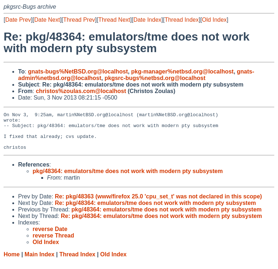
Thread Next (114, 20)
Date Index (147, 20)
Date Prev (18, 20)
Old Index (214, 20)
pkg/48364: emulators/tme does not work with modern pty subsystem (128, 179)
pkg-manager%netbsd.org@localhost (182, 71)
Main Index (40, 262)
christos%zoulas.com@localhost (81, 91)
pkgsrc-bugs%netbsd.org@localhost (155, 78)
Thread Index (182, 20)
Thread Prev (79, 20)
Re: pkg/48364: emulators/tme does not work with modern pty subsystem (155, 210)
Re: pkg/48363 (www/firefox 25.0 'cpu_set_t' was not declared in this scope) (158, 204)
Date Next (47, 20)
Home (12, 262)
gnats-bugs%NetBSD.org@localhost (78, 71)
